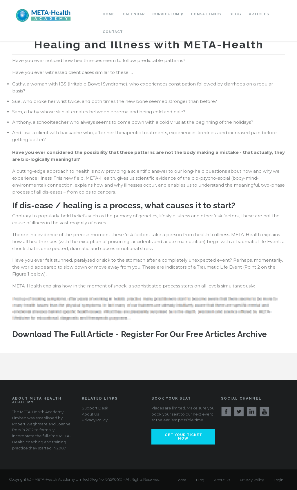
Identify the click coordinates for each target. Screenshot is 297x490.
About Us (90, 414)
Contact (113, 32)
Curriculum (166, 14)
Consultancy (206, 14)
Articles (259, 14)
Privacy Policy (95, 420)
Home (109, 14)
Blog (235, 14)
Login (278, 480)
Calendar (134, 14)
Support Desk (95, 408)
